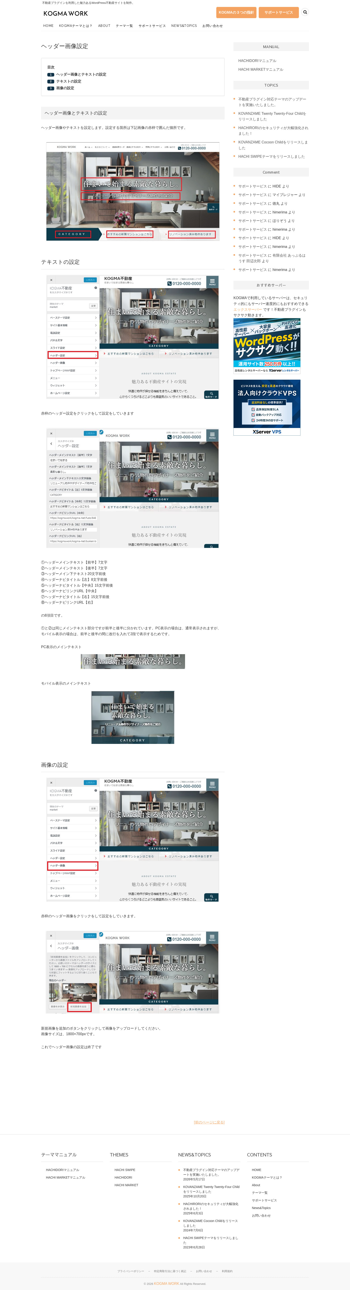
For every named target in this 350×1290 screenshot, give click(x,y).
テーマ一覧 (124, 26)
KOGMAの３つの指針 (236, 12)
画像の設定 (65, 88)
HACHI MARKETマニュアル (260, 69)
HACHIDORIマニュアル (257, 61)
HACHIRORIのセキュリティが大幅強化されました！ (210, 1206)
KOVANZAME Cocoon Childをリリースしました (210, 1223)
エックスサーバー (247, 309)
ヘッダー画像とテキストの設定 (81, 74)
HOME (48, 26)
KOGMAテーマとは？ (76, 26)
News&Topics (184, 26)
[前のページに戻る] (209, 1122)
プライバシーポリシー (130, 1271)
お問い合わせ (212, 26)
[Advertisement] (133, 1088)
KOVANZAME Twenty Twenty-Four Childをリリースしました (211, 1189)
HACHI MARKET (126, 1185)
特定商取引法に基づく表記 (170, 1271)
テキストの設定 (68, 81)
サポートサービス (279, 12)
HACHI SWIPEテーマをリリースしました (271, 156)
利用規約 (227, 1271)
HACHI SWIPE (125, 1170)
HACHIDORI (123, 1177)
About (104, 26)
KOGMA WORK (166, 1284)
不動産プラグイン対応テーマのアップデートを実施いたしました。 (211, 1172)
